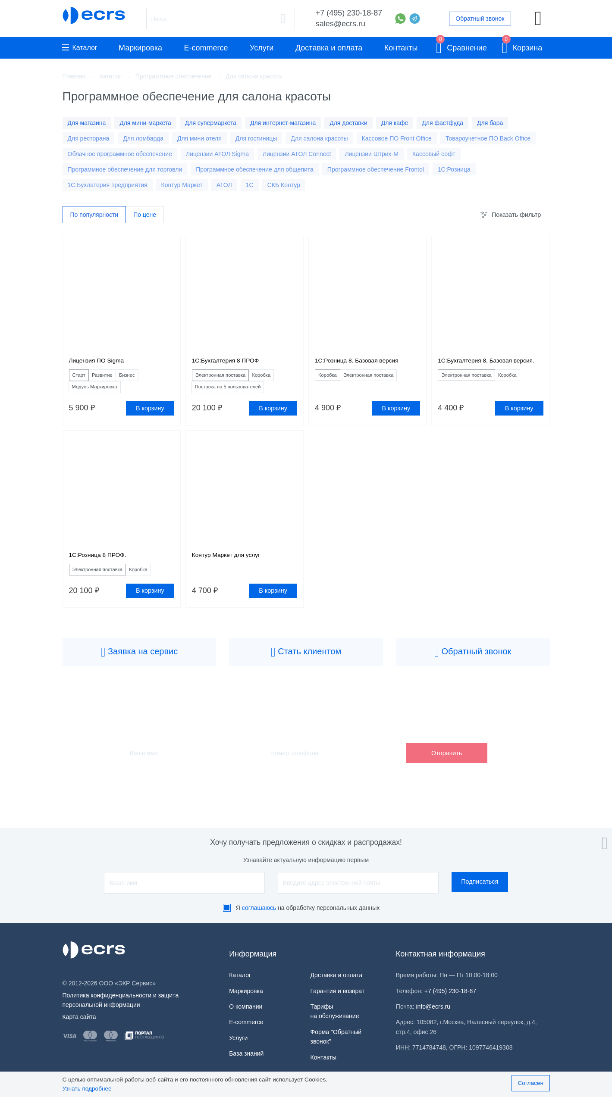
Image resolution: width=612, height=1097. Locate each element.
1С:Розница (454, 169)
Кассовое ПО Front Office (397, 138)
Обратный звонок (479, 18)
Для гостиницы (256, 138)
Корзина (522, 46)
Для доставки (348, 122)
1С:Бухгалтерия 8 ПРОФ (231, 362)
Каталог (79, 47)
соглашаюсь (259, 907)
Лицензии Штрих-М (372, 153)
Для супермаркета (210, 122)
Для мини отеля (199, 138)
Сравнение (461, 46)
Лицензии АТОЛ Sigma (217, 153)
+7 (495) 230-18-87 (349, 13)
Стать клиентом (306, 661)
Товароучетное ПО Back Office (488, 138)
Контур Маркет (182, 184)
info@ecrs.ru (433, 1006)
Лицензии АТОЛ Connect (297, 153)
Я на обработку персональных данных (308, 907)
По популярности (94, 215)
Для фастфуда (442, 122)
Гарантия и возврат (337, 991)
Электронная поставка (228, 378)
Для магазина (87, 122)
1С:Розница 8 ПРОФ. (102, 562)
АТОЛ (224, 184)
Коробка (280, 378)
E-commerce (206, 48)
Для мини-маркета (145, 122)
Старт (82, 378)
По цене (144, 215)
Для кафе (394, 122)
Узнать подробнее (87, 1088)
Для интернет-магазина (283, 122)
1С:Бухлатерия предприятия (108, 184)
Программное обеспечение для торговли (125, 169)
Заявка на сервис (139, 661)
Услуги (261, 48)
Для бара (490, 122)
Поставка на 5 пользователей (237, 391)
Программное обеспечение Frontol (375, 169)
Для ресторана (89, 138)
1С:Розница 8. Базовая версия (363, 362)
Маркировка (140, 48)
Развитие (112, 378)
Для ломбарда (143, 138)
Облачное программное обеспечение (120, 153)
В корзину (150, 413)
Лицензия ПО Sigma (101, 362)
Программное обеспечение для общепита (255, 169)
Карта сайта (79, 1016)
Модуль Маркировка (101, 391)
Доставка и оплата (328, 48)
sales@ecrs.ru (340, 23)
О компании (245, 1006)
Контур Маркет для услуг (232, 562)
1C (250, 184)
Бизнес (144, 378)
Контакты (401, 48)
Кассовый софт (433, 153)
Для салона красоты (319, 138)
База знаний (246, 1053)
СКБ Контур (283, 184)
